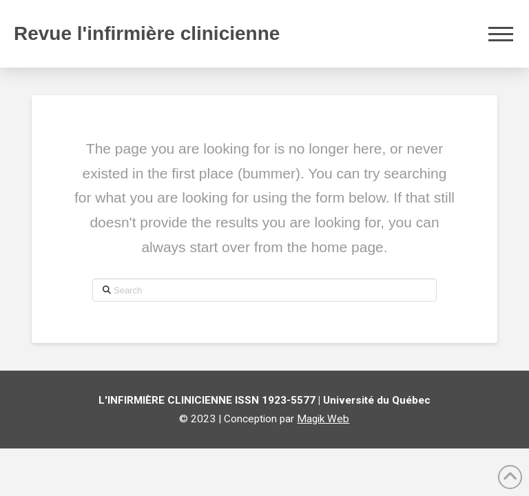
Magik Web (323, 419)
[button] (500, 33)
